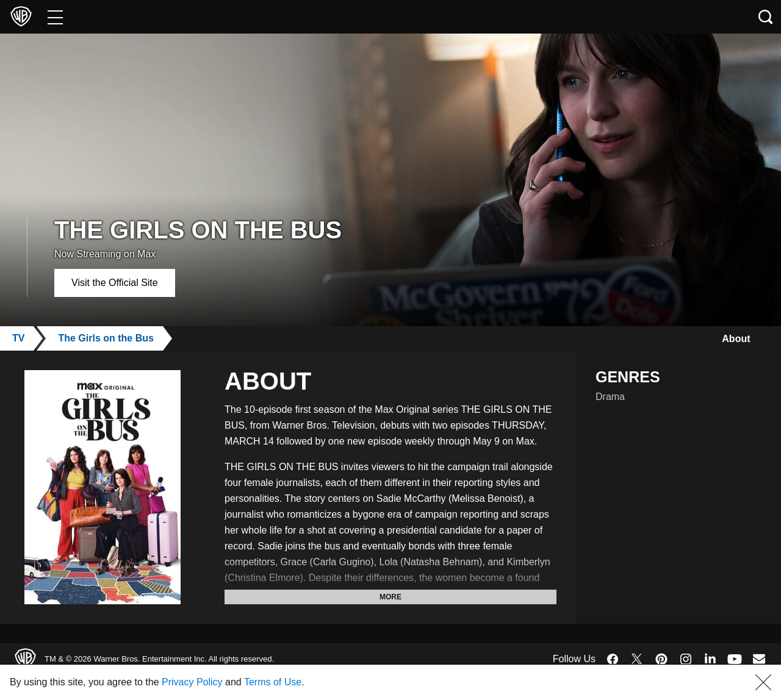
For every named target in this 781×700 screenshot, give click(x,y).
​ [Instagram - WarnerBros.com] (685, 659)
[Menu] (55, 17)
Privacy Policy (221, 682)
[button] (763, 682)
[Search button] (765, 17)
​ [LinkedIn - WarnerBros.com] (710, 658)
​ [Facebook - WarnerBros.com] (612, 659)
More (390, 597)
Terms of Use (313, 682)
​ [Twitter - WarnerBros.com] (637, 659)
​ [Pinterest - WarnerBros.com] (661, 659)
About (733, 339)
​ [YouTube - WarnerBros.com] (734, 659)
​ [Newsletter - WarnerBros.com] (759, 658)
